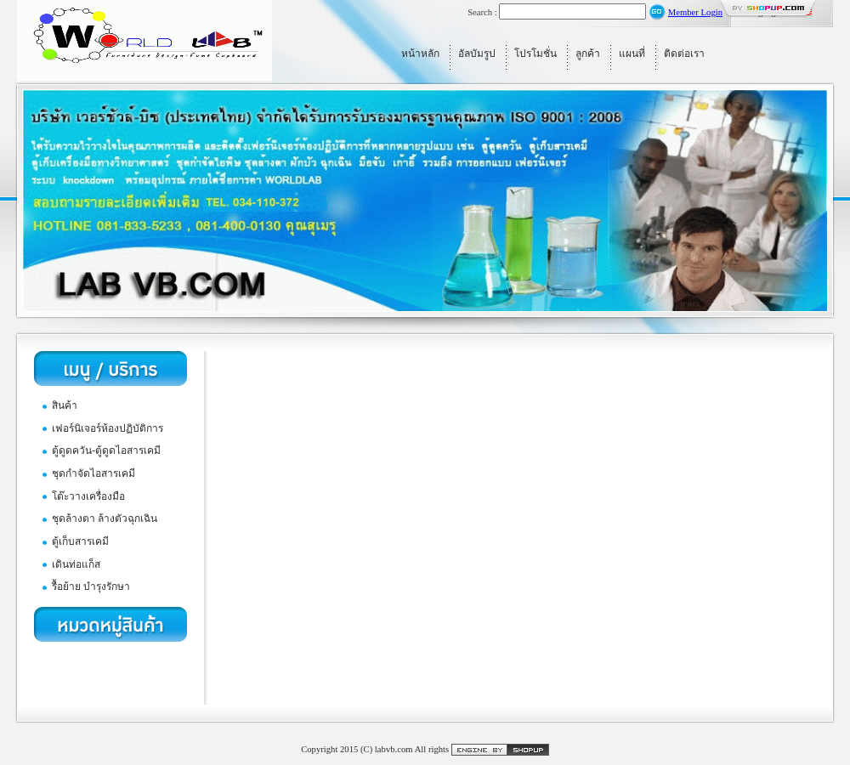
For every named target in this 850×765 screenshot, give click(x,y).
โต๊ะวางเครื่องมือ (88, 496)
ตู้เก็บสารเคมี (80, 541)
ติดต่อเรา (684, 54)
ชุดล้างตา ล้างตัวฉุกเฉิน (104, 518)
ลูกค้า (587, 54)
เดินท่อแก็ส (76, 564)
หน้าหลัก (420, 54)
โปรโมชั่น (535, 54)
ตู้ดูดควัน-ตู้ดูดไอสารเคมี (106, 450)
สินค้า (64, 405)
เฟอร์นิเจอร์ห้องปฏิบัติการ (107, 428)
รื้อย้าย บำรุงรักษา (91, 586)
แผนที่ (632, 54)
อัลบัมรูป (477, 54)
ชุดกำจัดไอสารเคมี (93, 473)
